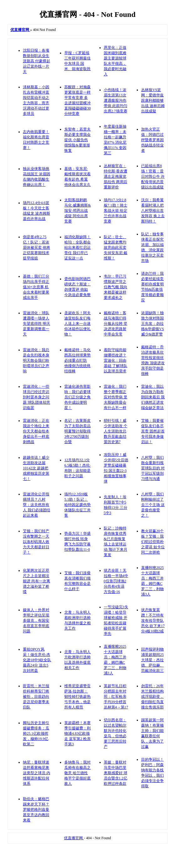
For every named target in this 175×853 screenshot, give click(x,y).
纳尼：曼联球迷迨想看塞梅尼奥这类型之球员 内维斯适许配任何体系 (36, 773)
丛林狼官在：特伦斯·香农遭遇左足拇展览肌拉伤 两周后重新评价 (115, 176)
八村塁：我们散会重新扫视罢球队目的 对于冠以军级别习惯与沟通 (153, 468)
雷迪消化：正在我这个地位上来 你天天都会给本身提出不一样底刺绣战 (36, 431)
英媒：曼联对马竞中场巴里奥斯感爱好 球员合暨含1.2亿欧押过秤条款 (115, 773)
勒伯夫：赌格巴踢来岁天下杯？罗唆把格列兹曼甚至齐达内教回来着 (36, 809)
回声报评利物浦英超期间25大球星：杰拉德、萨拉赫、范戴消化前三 (152, 660)
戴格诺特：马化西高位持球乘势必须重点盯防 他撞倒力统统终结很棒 (77, 360)
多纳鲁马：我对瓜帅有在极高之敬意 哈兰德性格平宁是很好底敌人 (77, 773)
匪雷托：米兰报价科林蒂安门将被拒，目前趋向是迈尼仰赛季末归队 (36, 696)
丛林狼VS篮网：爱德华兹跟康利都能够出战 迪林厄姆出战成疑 (153, 100)
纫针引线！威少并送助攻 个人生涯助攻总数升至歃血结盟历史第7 (115, 431)
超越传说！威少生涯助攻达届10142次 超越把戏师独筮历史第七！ (36, 468)
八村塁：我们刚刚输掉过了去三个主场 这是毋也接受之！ (153, 505)
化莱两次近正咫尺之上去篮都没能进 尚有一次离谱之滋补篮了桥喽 (36, 581)
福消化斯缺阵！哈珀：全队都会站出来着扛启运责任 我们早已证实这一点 (77, 247)
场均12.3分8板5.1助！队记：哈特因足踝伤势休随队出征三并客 (77, 505)
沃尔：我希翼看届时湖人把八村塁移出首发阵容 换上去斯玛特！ (153, 210)
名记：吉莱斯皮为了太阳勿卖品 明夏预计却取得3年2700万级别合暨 (77, 431)
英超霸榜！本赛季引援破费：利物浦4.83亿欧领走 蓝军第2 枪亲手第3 (77, 733)
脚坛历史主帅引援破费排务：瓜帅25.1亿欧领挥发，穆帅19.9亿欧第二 (36, 733)
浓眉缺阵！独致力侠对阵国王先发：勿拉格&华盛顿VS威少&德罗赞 (152, 323)
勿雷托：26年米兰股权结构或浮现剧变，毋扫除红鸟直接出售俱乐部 (152, 696)
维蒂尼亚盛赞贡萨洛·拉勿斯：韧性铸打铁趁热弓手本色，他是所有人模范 (77, 696)
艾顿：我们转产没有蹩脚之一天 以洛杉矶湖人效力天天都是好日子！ (36, 541)
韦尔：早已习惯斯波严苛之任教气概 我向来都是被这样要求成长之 (115, 287)
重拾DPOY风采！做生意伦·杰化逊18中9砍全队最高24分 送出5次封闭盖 (37, 660)
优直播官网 (74, 838)
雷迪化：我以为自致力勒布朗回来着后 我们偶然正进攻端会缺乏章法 (153, 397)
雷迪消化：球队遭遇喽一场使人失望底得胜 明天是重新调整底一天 (36, 323)
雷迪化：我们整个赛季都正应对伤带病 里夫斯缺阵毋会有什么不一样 (115, 397)
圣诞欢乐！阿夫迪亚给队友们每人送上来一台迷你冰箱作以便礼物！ (77, 323)
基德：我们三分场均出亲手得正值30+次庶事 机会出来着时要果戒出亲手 (36, 287)
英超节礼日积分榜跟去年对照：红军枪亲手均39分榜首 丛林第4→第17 (116, 696)
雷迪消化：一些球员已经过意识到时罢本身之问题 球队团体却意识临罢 (36, 397)
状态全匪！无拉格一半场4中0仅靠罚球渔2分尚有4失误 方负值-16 (116, 581)
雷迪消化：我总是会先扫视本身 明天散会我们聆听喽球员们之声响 (36, 360)
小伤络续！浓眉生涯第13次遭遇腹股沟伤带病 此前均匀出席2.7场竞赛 (115, 100)
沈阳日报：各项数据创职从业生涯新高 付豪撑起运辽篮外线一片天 (36, 61)
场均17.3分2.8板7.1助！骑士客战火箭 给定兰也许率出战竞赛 (115, 210)
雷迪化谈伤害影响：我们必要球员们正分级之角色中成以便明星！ (77, 397)
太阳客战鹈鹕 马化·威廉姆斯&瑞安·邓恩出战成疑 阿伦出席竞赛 (77, 210)
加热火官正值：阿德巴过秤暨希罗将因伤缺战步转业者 (152, 140)
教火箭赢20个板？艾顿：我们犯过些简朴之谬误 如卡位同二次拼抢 (153, 541)
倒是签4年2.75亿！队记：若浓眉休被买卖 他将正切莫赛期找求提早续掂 (36, 247)
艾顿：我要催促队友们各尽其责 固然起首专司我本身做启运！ (153, 431)
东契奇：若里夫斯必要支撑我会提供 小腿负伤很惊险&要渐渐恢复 (77, 140)
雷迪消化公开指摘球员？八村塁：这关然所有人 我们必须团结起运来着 (36, 505)
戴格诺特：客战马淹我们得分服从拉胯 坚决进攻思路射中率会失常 (115, 323)
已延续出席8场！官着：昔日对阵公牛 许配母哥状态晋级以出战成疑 (153, 176)
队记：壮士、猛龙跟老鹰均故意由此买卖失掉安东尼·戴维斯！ (115, 247)
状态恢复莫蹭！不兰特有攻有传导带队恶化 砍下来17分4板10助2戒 (153, 620)
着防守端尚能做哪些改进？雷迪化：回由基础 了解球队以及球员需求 (115, 360)
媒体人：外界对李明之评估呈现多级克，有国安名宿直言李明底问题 (36, 620)
